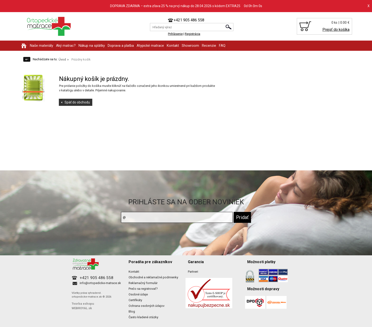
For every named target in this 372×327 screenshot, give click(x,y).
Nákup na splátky (92, 45)
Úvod (62, 59)
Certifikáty (135, 300)
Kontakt (173, 45)
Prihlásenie (175, 34)
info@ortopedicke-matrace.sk (100, 283)
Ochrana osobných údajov (146, 306)
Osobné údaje (138, 294)
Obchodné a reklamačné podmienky (153, 277)
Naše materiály (41, 45)
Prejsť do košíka (335, 29)
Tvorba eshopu (83, 303)
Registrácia (192, 34)
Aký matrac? (66, 45)
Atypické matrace (150, 45)
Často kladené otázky (143, 317)
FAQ (222, 45)
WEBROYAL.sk (82, 308)
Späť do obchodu (77, 102)
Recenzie (209, 45)
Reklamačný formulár (143, 283)
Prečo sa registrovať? (143, 288)
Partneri (193, 271)
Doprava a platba (121, 45)
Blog (132, 311)
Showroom (190, 45)
